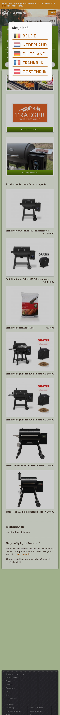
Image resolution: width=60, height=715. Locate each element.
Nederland (30, 44)
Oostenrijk (30, 71)
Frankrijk (28, 62)
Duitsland (29, 53)
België (25, 35)
